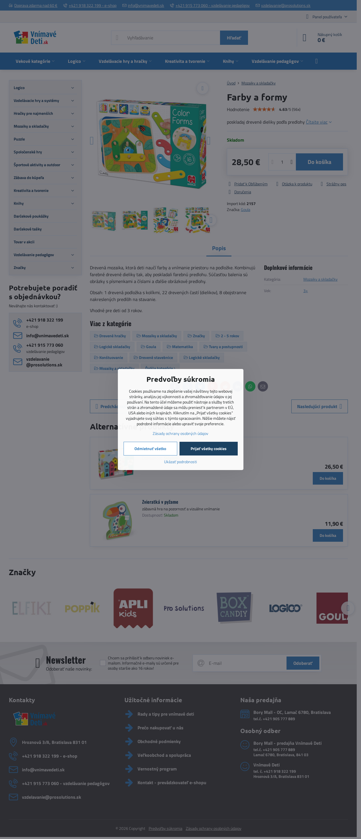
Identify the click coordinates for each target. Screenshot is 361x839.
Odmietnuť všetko (150, 448)
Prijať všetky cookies (209, 448)
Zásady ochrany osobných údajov (180, 433)
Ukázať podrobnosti (180, 461)
